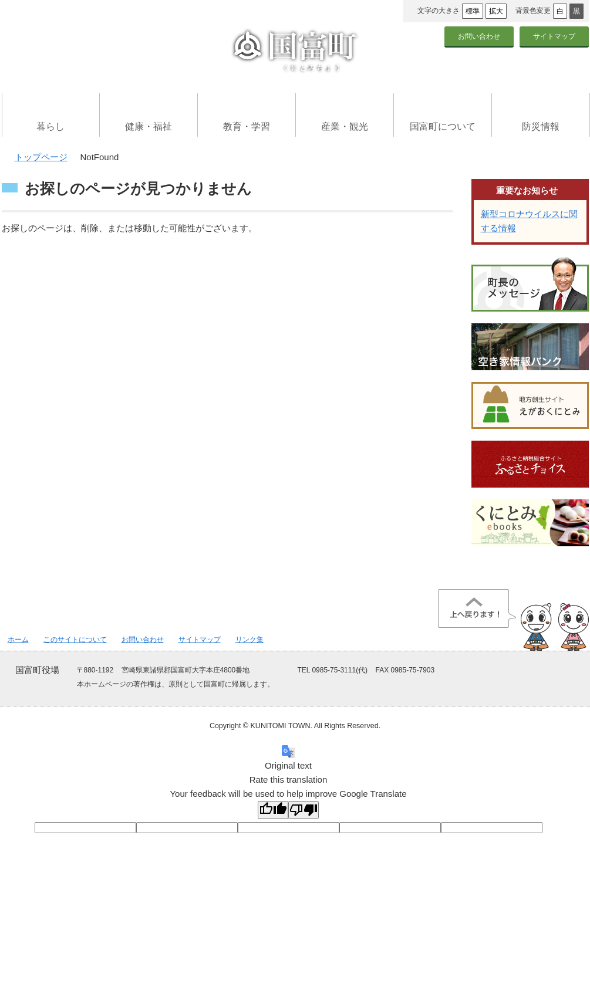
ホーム (18, 639)
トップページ (41, 157)
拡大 (496, 11)
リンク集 (249, 639)
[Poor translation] (303, 810)
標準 (473, 11)
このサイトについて (75, 639)
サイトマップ (554, 36)
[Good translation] (273, 810)
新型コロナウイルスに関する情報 (529, 221)
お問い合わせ (479, 36)
